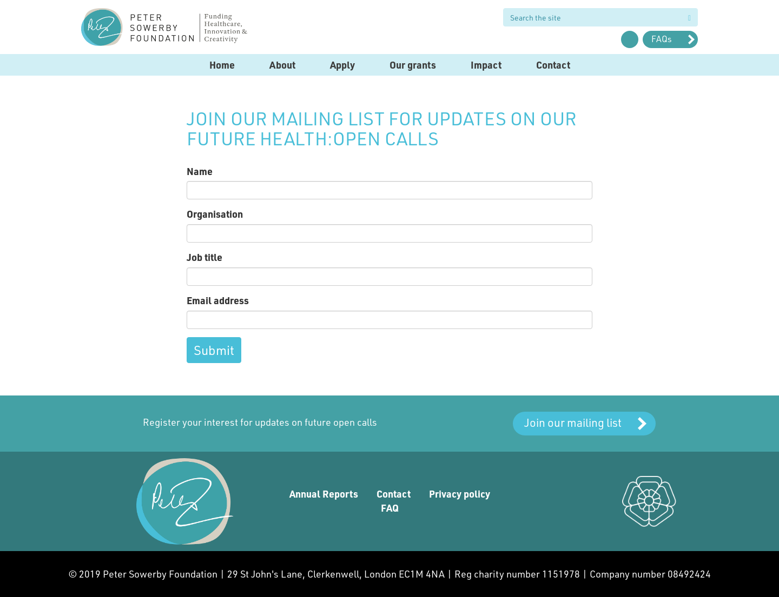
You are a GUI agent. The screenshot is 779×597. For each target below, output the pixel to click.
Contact (553, 64)
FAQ (390, 507)
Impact (486, 64)
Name (200, 171)
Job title (204, 257)
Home (222, 64)
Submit (214, 349)
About (282, 64)
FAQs (661, 38)
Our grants (413, 64)
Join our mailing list (573, 422)
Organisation (215, 213)
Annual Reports (323, 493)
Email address (218, 300)
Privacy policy (459, 493)
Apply (342, 64)
